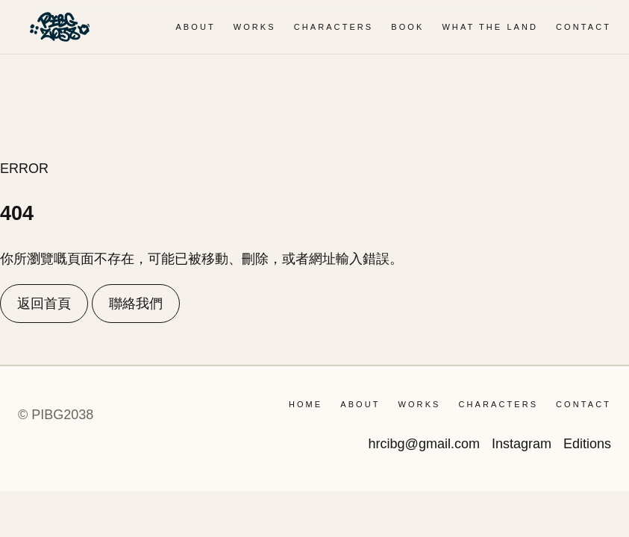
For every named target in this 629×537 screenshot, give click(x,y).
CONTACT (583, 26)
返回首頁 (44, 303)
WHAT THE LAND (490, 26)
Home (305, 404)
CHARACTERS (334, 26)
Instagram (521, 443)
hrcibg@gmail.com (424, 443)
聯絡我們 (136, 303)
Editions (587, 443)
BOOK (407, 26)
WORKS (255, 26)
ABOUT (195, 26)
